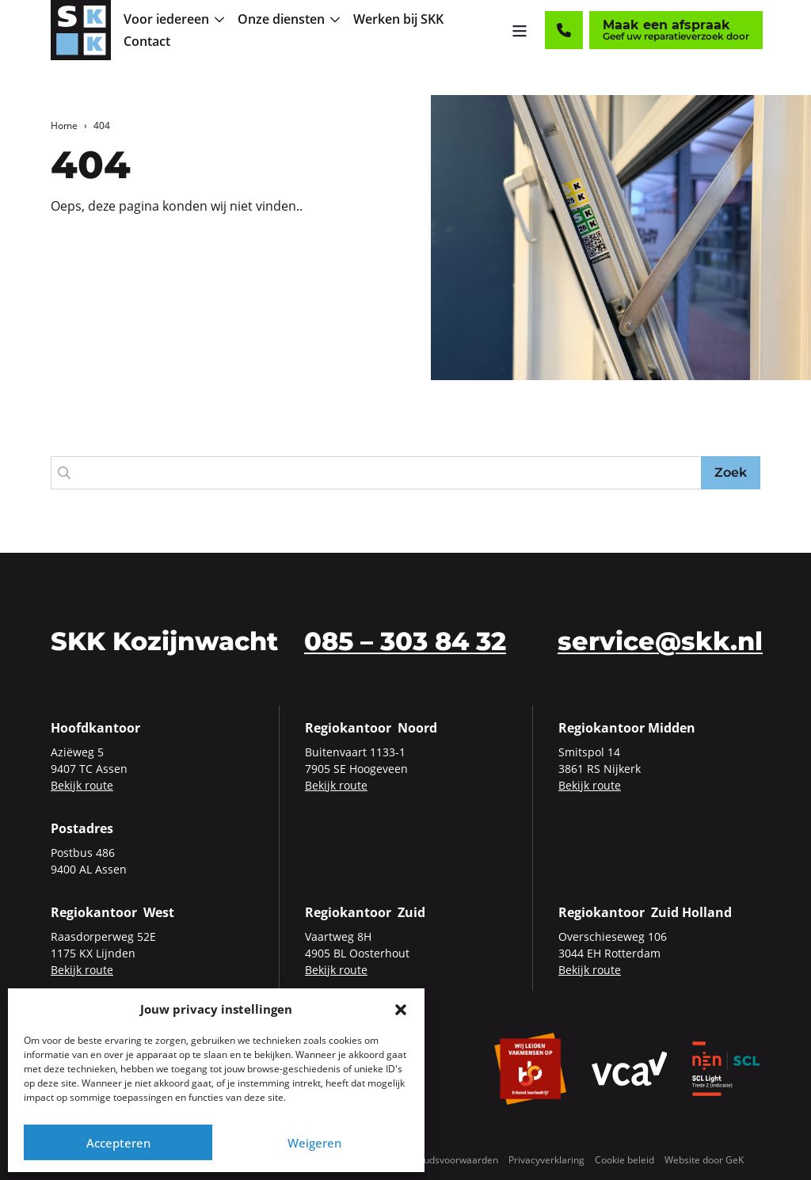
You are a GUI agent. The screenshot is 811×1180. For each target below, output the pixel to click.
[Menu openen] (520, 32)
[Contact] (565, 32)
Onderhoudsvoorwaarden (441, 1160)
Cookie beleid (624, 1160)
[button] (401, 1009)
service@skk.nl (660, 641)
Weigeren (314, 1143)
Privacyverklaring (546, 1160)
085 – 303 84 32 (405, 641)
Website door (704, 1160)
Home (64, 125)
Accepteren (118, 1143)
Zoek (730, 472)
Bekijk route (82, 785)
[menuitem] (177, 20)
